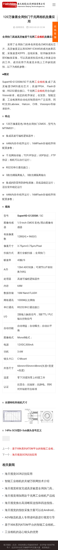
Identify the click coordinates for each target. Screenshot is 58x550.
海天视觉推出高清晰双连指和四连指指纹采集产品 (30, 503)
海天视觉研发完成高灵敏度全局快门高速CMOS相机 (30, 488)
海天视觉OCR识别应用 (24, 454)
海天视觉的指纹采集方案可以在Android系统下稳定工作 (30, 510)
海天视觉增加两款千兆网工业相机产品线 (30, 495)
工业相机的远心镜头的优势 (21, 532)
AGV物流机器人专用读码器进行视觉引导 (30, 517)
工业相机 (39, 36)
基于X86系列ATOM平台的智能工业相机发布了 (30, 524)
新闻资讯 (20, 27)
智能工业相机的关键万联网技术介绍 (27, 481)
